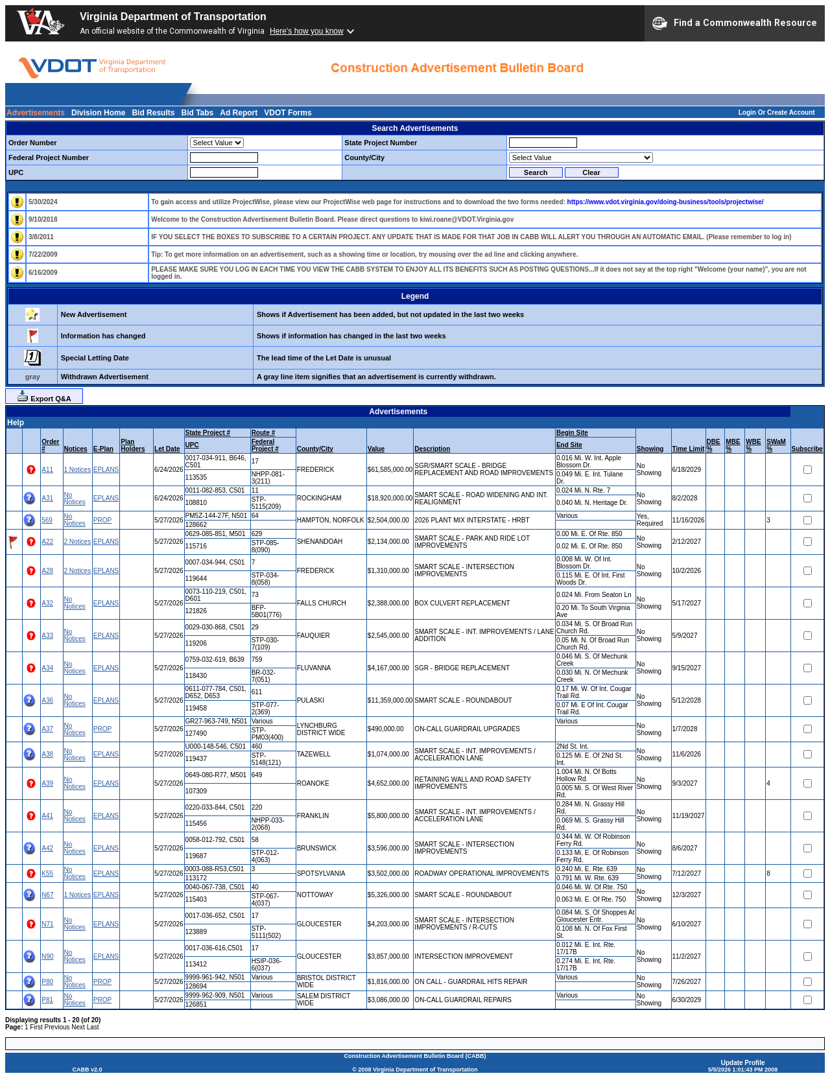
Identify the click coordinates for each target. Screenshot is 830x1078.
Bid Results (153, 112)
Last (93, 1027)
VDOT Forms (287, 112)
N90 (47, 956)
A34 (47, 668)
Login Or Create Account (777, 112)
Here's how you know (307, 31)
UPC (192, 445)
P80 (47, 981)
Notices (76, 448)
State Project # (207, 432)
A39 (47, 783)
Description (432, 448)
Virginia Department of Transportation (173, 16)
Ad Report (238, 112)
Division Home (98, 112)
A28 (47, 570)
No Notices (75, 498)
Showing (650, 448)
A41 (47, 815)
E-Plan (103, 448)
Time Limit (688, 448)
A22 (47, 541)
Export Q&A (44, 396)
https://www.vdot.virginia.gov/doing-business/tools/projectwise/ (665, 201)
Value (376, 448)
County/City (315, 448)
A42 (47, 848)
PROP (102, 520)
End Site (569, 445)
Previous (57, 1027)
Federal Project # (265, 445)
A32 (47, 603)
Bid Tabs (197, 112)
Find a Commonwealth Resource (734, 23)
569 (47, 520)
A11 (47, 469)
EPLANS (106, 469)
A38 (47, 754)
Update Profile (743, 1062)
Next (78, 1027)
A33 (47, 635)
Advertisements (35, 112)
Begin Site (572, 432)
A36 (47, 700)
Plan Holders (133, 445)
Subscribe (807, 448)
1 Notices (77, 469)
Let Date (167, 448)
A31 (47, 498)
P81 (47, 999)
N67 (47, 894)
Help (15, 422)
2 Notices (77, 541)
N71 (47, 924)
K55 (47, 873)
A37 (47, 728)
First (36, 1027)
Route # (264, 432)
